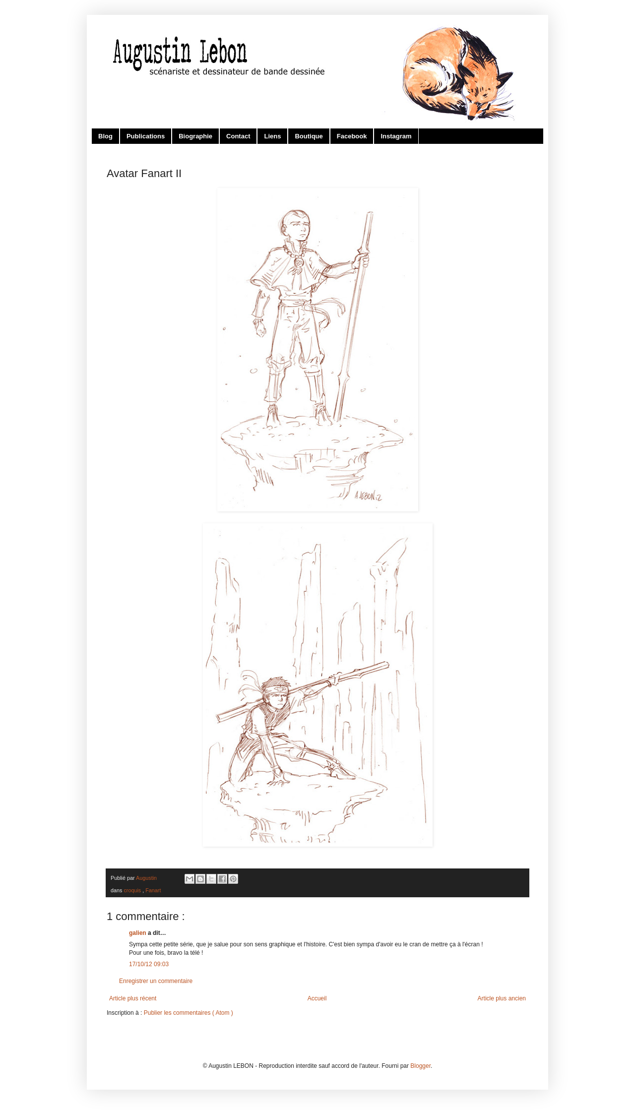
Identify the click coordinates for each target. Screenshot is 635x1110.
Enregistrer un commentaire (155, 981)
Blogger (420, 1065)
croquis (133, 890)
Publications (146, 136)
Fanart (153, 890)
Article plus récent (132, 998)
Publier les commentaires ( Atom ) (188, 1012)
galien (138, 932)
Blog (105, 136)
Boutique (308, 136)
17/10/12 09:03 (149, 964)
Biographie (195, 136)
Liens (272, 136)
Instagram (396, 136)
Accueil (317, 998)
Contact (238, 136)
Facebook (352, 136)
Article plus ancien (502, 998)
